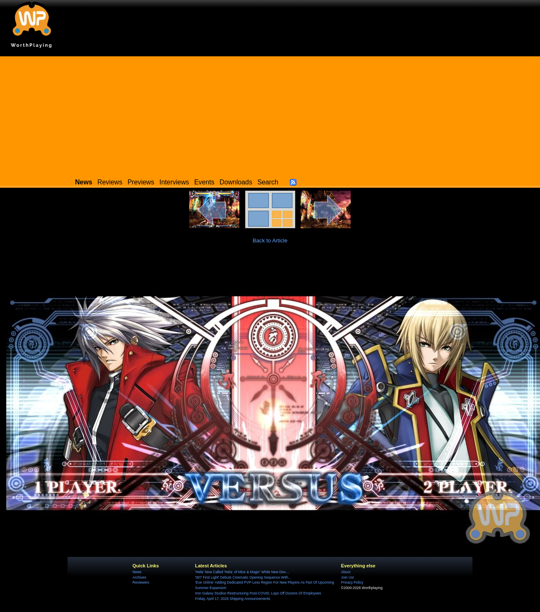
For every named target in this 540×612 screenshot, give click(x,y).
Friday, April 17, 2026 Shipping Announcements (232, 599)
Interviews (174, 182)
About (345, 572)
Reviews (110, 182)
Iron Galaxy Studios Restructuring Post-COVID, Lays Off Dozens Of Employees (258, 593)
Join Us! (347, 577)
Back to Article (270, 240)
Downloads (236, 182)
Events (204, 182)
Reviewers (141, 582)
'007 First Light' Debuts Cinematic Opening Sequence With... (243, 577)
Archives (139, 577)
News (137, 572)
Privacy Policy (352, 582)
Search (267, 182)
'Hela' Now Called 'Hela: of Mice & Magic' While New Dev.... (242, 572)
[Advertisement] (270, 114)
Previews (141, 182)
